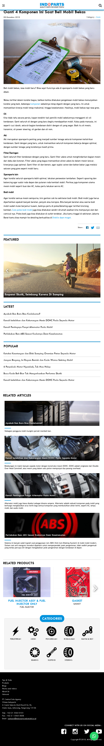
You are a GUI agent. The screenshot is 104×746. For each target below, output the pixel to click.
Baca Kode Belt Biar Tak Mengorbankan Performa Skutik (33, 373)
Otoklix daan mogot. (61, 217)
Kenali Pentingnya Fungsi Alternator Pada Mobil (28, 327)
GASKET (77, 600)
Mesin (98, 17)
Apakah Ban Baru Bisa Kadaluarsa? (22, 313)
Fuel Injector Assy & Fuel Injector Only (27, 602)
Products (5, 683)
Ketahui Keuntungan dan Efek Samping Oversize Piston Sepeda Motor (40, 353)
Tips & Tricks (7, 680)
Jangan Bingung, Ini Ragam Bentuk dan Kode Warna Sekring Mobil (38, 360)
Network (5, 694)
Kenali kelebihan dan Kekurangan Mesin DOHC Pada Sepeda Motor (39, 320)
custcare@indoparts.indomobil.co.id (22, 718)
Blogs (4, 686)
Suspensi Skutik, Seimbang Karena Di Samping (34, 294)
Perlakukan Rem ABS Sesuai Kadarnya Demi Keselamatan (33, 333)
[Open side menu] (3, 5)
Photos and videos (9, 689)
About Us (5, 691)
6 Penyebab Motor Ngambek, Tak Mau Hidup (27, 366)
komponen (35, 103)
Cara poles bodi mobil (22, 209)
